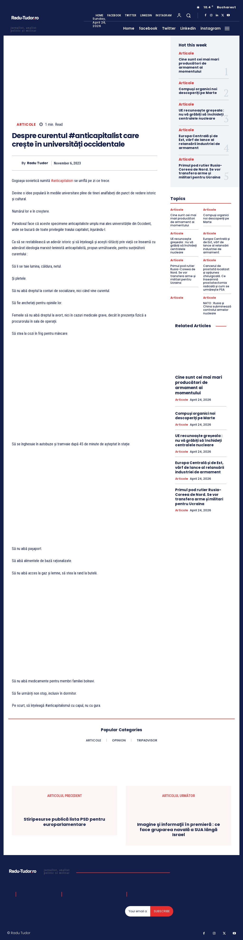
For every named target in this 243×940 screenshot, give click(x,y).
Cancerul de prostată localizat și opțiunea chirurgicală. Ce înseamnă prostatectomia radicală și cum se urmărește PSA (216, 278)
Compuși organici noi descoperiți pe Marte (198, 91)
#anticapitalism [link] (62, 180)
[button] (188, 15)
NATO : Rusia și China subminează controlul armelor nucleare (217, 308)
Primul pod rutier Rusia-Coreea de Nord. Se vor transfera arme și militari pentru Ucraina (200, 171)
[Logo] (40, 871)
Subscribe (162, 911)
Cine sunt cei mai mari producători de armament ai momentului (199, 65)
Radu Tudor (37, 163)
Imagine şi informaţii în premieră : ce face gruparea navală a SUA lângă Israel (178, 829)
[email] (137, 911)
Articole (26, 124)
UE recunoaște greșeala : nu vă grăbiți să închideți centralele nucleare (201, 114)
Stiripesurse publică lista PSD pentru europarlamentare (64, 822)
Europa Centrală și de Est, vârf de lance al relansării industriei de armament (199, 142)
